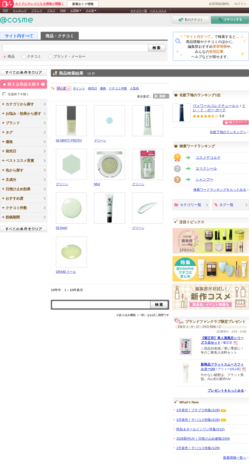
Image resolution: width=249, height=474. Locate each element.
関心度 (61, 88)
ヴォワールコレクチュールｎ (216, 106)
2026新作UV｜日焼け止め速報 (203, 438)
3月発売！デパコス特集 (198, 420)
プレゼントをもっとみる (226, 390)
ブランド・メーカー (69, 56)
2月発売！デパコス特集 (198, 448)
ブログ (51, 10)
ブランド (36, 10)
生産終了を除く (18, 94)
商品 (11, 56)
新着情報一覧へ (234, 458)
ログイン (240, 4)
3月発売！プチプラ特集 (198, 410)
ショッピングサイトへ (236, 122)
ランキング (20, 10)
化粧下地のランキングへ (228, 132)
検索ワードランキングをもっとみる (219, 190)
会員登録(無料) (219, 4)
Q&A (63, 10)
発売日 (92, 88)
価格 (103, 88)
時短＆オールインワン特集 (200, 429)
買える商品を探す (23, 84)
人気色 (134, 88)
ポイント (79, 88)
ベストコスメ (158, 10)
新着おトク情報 (83, 4)
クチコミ (34, 56)
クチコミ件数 (118, 88)
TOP (5, 10)
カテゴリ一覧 (138, 10)
